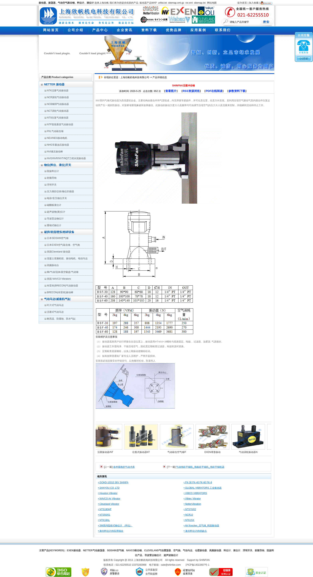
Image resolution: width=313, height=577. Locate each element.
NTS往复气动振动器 (57, 117)
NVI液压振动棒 (55, 151)
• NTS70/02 (190, 509)
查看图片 (170, 91)
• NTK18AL (104, 520)
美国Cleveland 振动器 (58, 251)
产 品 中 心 (99, 30)
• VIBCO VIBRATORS (195, 493)
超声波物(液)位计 (56, 211)
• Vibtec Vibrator (192, 498)
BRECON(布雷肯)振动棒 (60, 292)
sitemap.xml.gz (176, 2)
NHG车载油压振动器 (58, 144)
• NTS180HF (105, 509)
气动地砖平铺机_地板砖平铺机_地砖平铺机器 (200, 467)
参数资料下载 (237, 91)
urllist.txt (162, 2)
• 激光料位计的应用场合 (111, 531)
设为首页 (242, 2)
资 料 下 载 (148, 30)
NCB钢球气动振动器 (58, 104)
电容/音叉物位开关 (57, 198)
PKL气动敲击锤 (55, 131)
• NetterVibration (192, 504)
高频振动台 (53, 265)
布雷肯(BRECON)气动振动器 (62, 285)
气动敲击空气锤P (178, 452)
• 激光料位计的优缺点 (195, 531)
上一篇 (108, 467)
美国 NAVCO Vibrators (59, 278)
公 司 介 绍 (75, 30)
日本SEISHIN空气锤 (57, 238)
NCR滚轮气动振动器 (58, 97)
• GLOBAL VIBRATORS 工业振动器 (203, 487)
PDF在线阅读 (214, 91)
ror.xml (189, 2)
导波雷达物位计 (55, 218)
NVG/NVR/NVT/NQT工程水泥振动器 (66, 158)
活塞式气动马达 (55, 312)
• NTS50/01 (104, 514)
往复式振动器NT (143, 452)
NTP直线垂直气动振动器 (60, 124)
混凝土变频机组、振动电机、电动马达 (67, 258)
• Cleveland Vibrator (108, 504)
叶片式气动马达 (55, 305)
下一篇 (171, 467)
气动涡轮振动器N (250, 452)
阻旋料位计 (53, 171)
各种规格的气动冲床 (124, 467)
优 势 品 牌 (173, 30)
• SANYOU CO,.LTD (109, 487)
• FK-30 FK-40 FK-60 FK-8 (198, 482)
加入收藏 (254, 2)
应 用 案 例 (198, 30)
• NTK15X (189, 520)
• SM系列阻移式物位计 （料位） (115, 525)
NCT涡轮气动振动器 (58, 110)
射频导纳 (51, 178)
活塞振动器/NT (107, 452)
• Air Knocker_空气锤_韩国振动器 (201, 525)
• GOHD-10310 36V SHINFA (113, 482)
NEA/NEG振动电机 (57, 138)
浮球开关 (51, 184)
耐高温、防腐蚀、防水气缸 (61, 318)
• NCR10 (188, 514)
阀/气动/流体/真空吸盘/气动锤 (62, 272)
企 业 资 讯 (124, 30)
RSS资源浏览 (191, 91)
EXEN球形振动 (214, 452)
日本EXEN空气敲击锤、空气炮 (63, 245)
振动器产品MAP (148, 2)
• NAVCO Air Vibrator (109, 498)
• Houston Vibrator (107, 493)
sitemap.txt (200, 2)
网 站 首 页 (50, 30)
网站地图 (212, 2)
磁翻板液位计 (54, 205)
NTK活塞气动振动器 (57, 90)
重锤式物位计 (54, 225)
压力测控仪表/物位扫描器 (60, 191)
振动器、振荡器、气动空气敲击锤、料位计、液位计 (66, 2)
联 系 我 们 (222, 30)
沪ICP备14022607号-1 (197, 564)
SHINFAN (204, 560)
